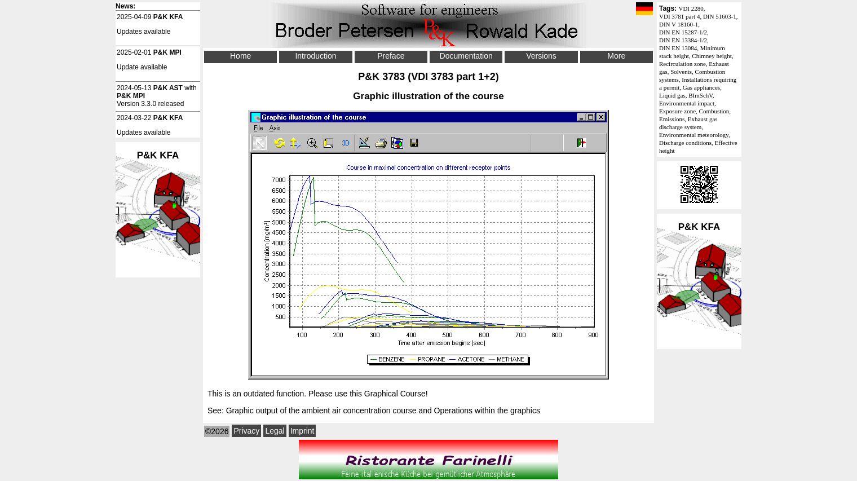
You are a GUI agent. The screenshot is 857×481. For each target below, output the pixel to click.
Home (240, 55)
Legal (274, 430)
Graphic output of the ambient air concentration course (321, 410)
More (616, 55)
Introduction (315, 55)
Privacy (246, 430)
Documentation (466, 55)
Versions (541, 55)
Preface (390, 55)
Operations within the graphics (487, 410)
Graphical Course (395, 393)
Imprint (302, 430)
